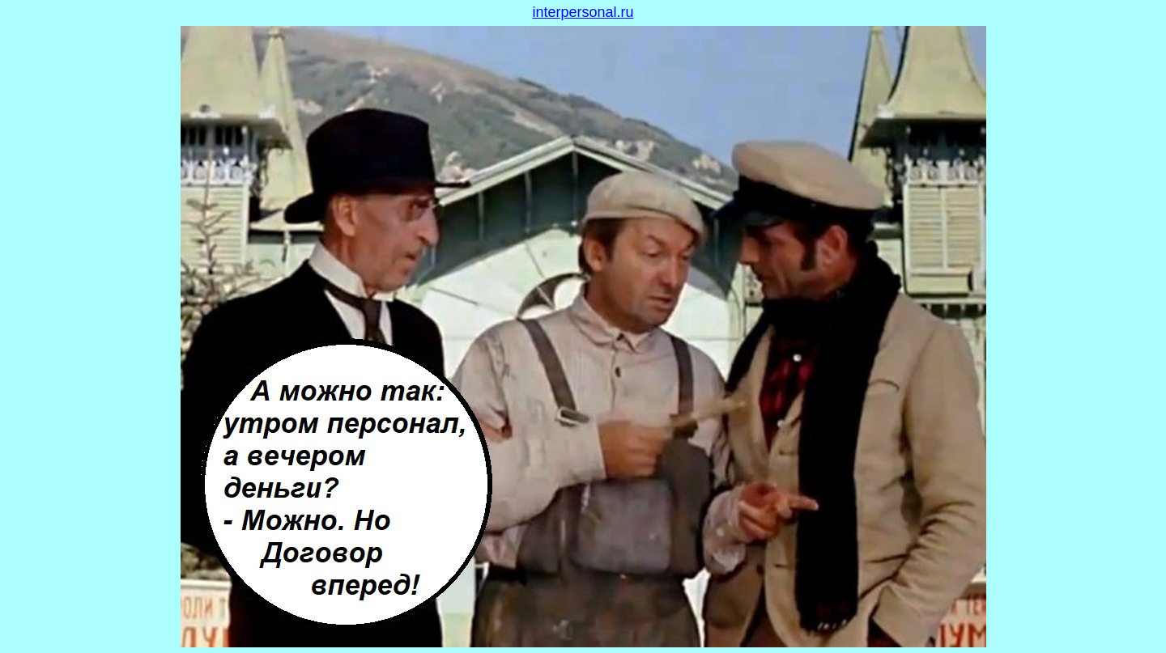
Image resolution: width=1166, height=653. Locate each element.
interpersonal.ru (582, 12)
